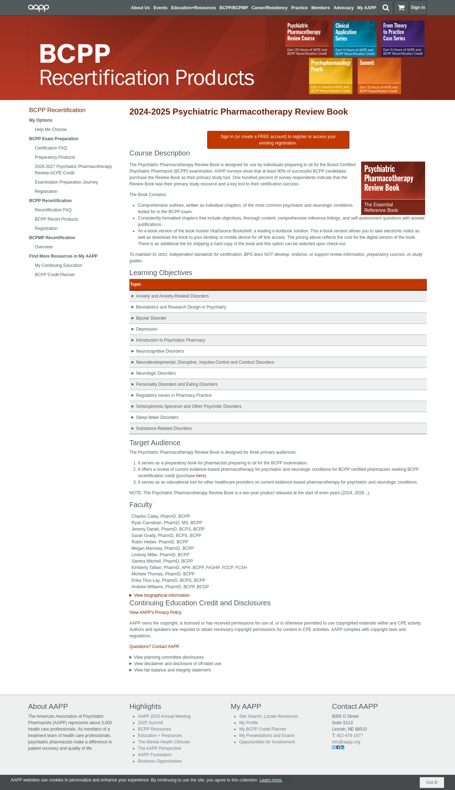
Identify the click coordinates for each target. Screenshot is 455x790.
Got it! (432, 782)
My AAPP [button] (366, 7)
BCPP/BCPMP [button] (234, 7)
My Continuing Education (58, 265)
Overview (44, 246)
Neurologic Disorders (156, 373)
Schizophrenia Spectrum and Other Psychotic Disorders (189, 406)
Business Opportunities (160, 761)
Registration (46, 191)
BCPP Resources (154, 729)
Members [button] (320, 7)
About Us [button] (140, 7)
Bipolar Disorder (151, 318)
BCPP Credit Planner (55, 274)
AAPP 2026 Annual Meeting (164, 716)
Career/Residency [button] (270, 7)
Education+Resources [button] (193, 7)
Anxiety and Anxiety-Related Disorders (172, 296)
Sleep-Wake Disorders (157, 417)
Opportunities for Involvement (267, 741)
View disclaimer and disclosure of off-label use (177, 663)
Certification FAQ (51, 148)
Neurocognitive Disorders (160, 351)
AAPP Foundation (155, 754)
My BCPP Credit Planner (262, 729)
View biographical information (162, 595)
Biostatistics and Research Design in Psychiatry (181, 307)
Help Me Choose (50, 129)
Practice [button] (299, 7)
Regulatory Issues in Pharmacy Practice (174, 395)
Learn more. (271, 780)
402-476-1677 (350, 735)
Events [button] (160, 7)
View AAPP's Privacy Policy (155, 612)
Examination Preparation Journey (66, 182)
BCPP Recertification (57, 110)
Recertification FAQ (53, 209)
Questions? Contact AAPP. (154, 646)
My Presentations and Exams (267, 735)
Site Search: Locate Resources (268, 716)
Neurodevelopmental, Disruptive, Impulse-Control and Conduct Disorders (205, 362)
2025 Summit (150, 722)
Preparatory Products (55, 157)
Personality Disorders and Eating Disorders (177, 384)
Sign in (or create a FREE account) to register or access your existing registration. (278, 140)
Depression (147, 329)
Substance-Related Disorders (164, 428)
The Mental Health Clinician (164, 741)
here (200, 475)
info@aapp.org (346, 741)
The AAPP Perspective (159, 748)
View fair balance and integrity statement (172, 670)
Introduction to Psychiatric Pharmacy (170, 340)
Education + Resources (160, 735)
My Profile (248, 722)
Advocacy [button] (343, 7)
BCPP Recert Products (56, 219)
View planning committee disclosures (169, 657)
